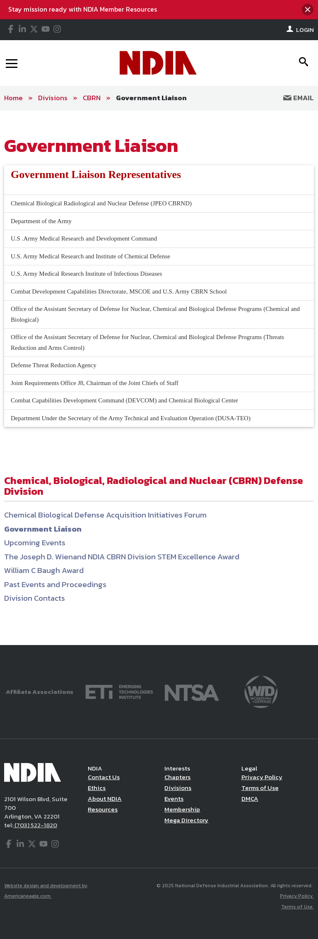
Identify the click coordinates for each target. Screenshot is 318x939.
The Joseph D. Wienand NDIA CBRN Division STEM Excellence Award (121, 557)
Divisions (52, 97)
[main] (159, 378)
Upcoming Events (34, 543)
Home (13, 97)
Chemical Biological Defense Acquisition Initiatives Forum (105, 515)
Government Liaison (151, 97)
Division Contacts (34, 598)
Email (298, 97)
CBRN (92, 97)
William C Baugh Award (44, 570)
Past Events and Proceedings (55, 584)
